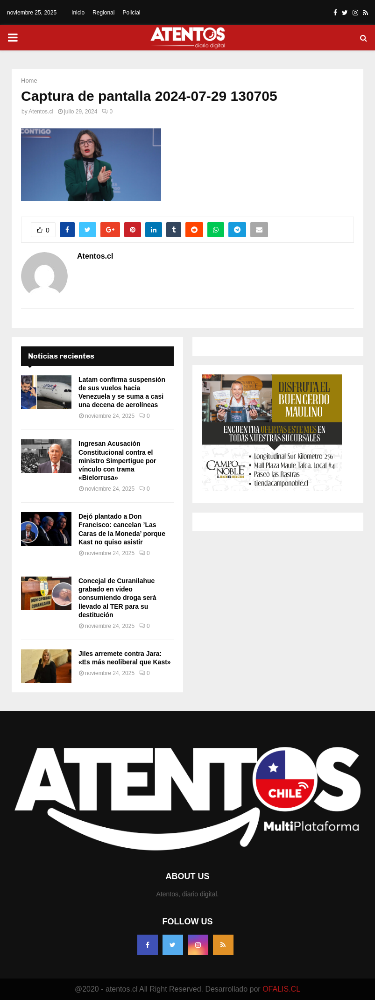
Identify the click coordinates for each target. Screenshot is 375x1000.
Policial (131, 12)
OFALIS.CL (281, 989)
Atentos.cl (40, 111)
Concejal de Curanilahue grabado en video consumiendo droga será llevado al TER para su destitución (117, 598)
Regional (103, 12)
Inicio (78, 12)
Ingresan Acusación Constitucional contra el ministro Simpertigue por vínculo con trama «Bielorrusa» (117, 460)
